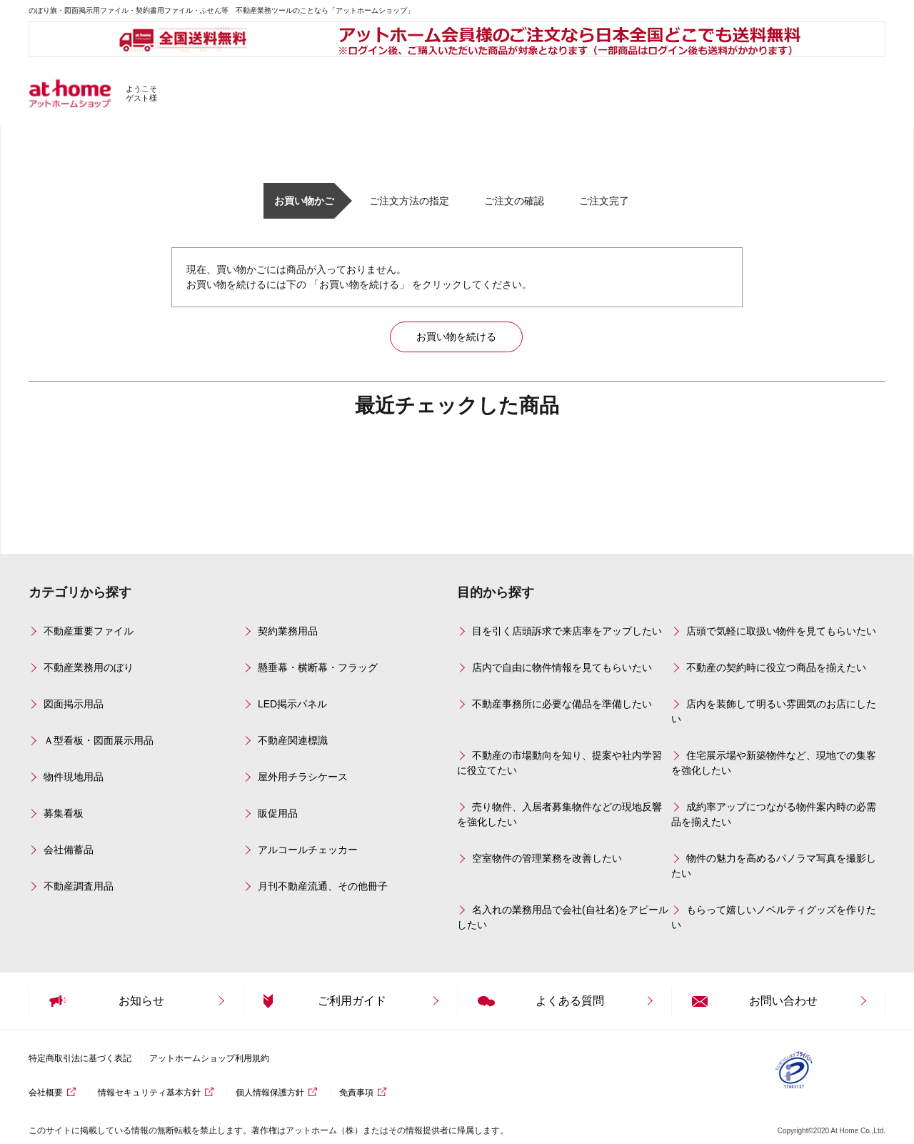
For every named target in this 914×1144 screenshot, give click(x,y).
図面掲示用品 (74, 704)
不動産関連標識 (293, 740)
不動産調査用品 (79, 886)
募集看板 (64, 813)
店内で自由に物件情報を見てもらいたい (562, 667)
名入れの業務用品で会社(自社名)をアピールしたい (562, 917)
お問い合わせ (783, 1001)
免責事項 (356, 1093)
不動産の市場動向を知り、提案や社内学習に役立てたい (559, 763)
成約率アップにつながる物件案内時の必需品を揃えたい (773, 814)
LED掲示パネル (292, 704)
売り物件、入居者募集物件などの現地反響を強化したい (559, 814)
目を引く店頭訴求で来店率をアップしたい (567, 631)
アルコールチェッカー (308, 849)
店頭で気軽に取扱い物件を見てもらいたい (781, 631)
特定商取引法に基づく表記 (80, 1058)
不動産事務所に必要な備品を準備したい (562, 704)
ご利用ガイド (352, 1001)
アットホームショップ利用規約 (209, 1058)
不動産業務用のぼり (89, 667)
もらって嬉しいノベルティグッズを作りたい (773, 917)
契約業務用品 (288, 631)
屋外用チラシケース (303, 776)
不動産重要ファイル (89, 631)
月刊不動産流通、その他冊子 (323, 886)
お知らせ (141, 1001)
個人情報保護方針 (270, 1093)
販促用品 (278, 813)
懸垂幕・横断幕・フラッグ (318, 667)
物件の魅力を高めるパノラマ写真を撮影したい (773, 865)
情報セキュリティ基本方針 (149, 1093)
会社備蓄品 (69, 849)
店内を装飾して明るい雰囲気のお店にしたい (773, 711)
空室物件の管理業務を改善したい (547, 858)
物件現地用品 (74, 776)
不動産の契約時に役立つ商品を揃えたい (776, 667)
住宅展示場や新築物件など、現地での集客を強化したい (773, 763)
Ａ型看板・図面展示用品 (99, 740)
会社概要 (46, 1093)
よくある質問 (570, 1001)
